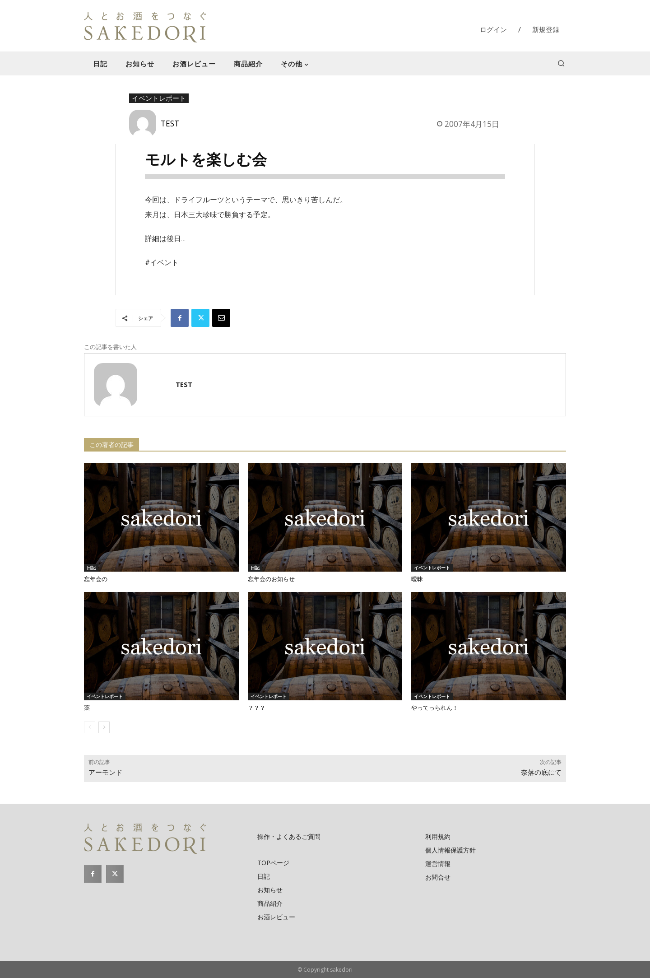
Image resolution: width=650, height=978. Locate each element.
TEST (170, 123)
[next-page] (104, 727)
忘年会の (95, 579)
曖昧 (417, 579)
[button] (561, 63)
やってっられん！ (434, 707)
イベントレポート (159, 98)
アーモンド (105, 772)
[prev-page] (89, 727)
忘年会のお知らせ (271, 579)
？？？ (256, 707)
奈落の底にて (541, 772)
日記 (91, 567)
